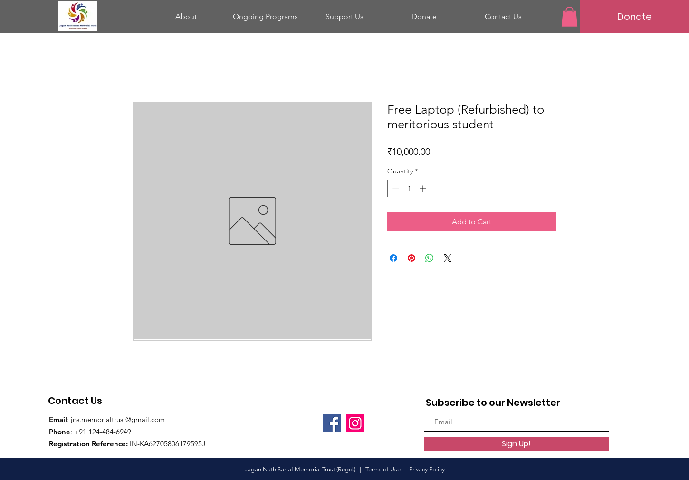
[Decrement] (395, 188)
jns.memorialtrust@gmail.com (118, 419)
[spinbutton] (409, 188)
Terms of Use (383, 469)
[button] (569, 17)
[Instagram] (355, 423)
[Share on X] (447, 258)
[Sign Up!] (516, 444)
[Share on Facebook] (393, 258)
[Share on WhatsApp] (429, 258)
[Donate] (634, 16)
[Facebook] (332, 423)
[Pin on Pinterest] (411, 258)
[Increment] (424, 188)
